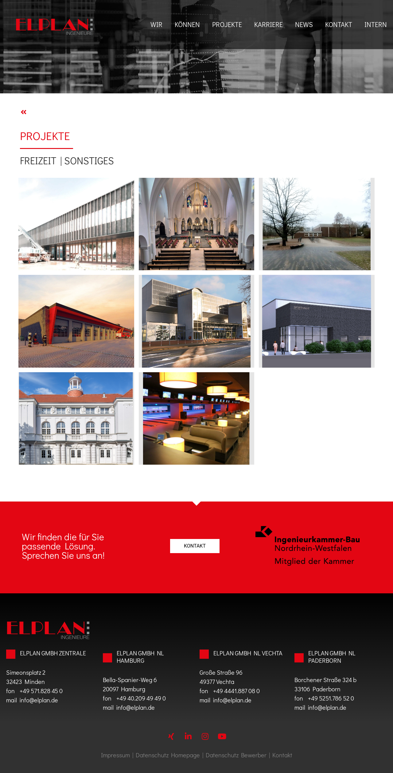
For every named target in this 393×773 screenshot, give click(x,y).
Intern (375, 24)
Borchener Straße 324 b (325, 680)
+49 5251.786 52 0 (331, 698)
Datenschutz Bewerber (236, 755)
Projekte (227, 24)
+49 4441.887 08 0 (236, 691)
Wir (156, 24)
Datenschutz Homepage (168, 755)
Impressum (115, 755)
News (304, 24)
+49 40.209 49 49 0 (138, 698)
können (187, 24)
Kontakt (338, 24)
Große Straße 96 (221, 672)
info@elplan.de (38, 700)
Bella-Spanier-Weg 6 (130, 680)
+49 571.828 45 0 (40, 691)
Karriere (268, 24)
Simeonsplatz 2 (25, 672)
